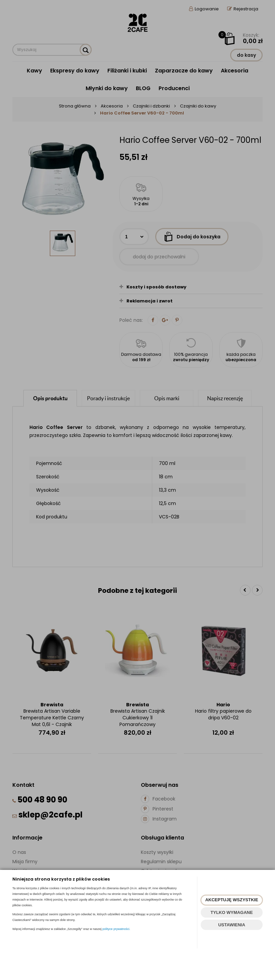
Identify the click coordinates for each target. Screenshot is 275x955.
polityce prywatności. (116, 929)
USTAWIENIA (231, 924)
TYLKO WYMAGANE (231, 912)
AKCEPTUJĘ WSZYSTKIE (231, 899)
